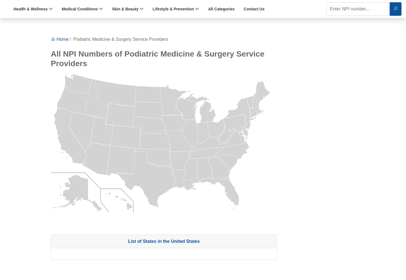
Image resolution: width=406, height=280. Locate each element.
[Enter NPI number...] (358, 9)
